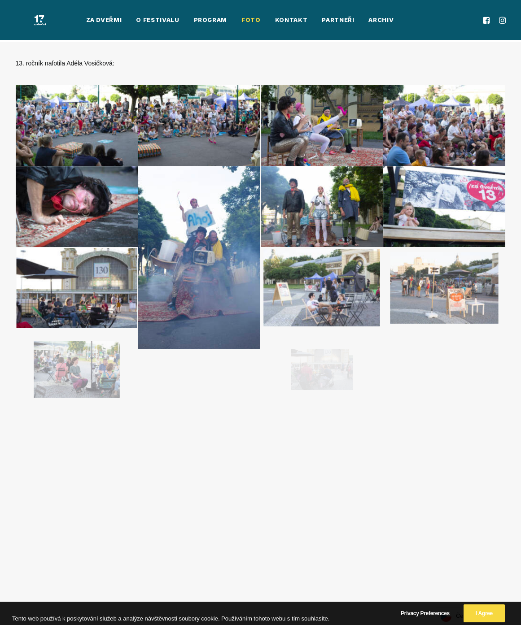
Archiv (350, 21)
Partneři (308, 21)
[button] (488, 21)
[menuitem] (74, 21)
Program (180, 21)
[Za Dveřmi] (25, 21)
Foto (221, 21)
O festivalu (127, 21)
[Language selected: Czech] (469, 616)
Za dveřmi (74, 21)
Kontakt (261, 21)
